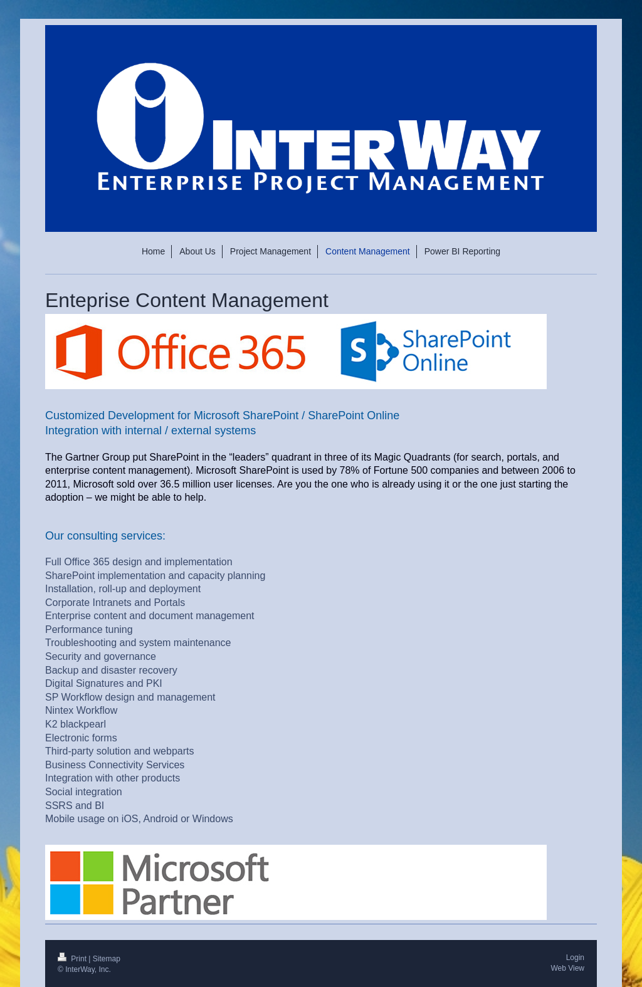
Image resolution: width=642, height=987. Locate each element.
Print (73, 958)
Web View (567, 968)
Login (575, 957)
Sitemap (106, 958)
